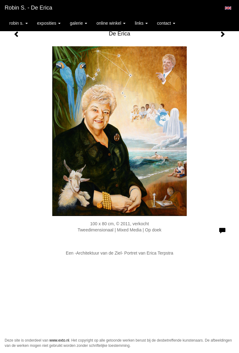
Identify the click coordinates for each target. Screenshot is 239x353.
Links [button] (141, 23)
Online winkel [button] (111, 23)
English (228, 8)
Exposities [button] (49, 23)
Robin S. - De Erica (28, 8)
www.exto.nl (59, 340)
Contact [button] (166, 23)
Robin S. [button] (18, 23)
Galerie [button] (78, 23)
